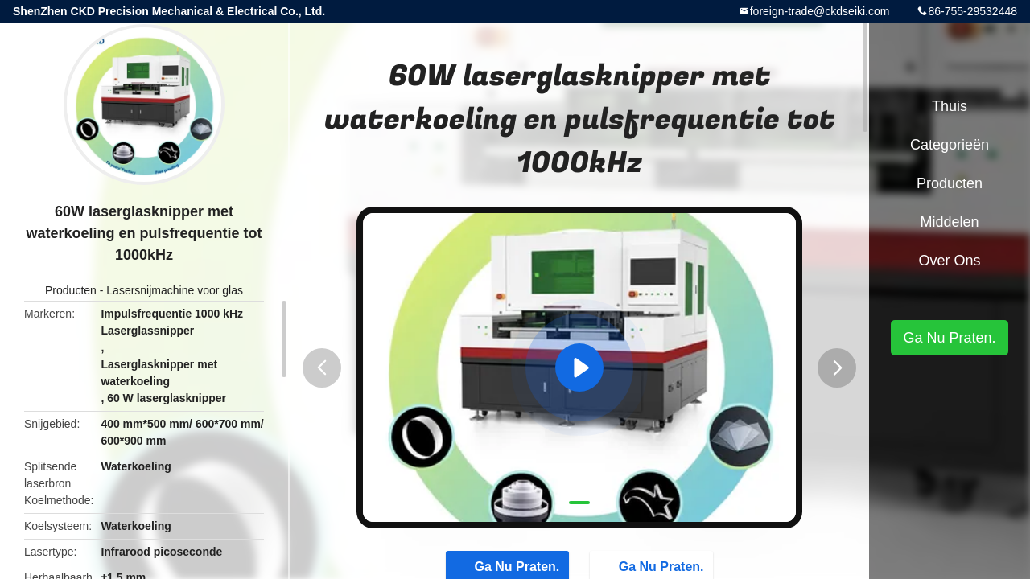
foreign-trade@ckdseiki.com (820, 11)
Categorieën (949, 145)
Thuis (949, 106)
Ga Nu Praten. (949, 338)
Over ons (949, 261)
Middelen (949, 222)
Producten (71, 290)
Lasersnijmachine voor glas (174, 290)
